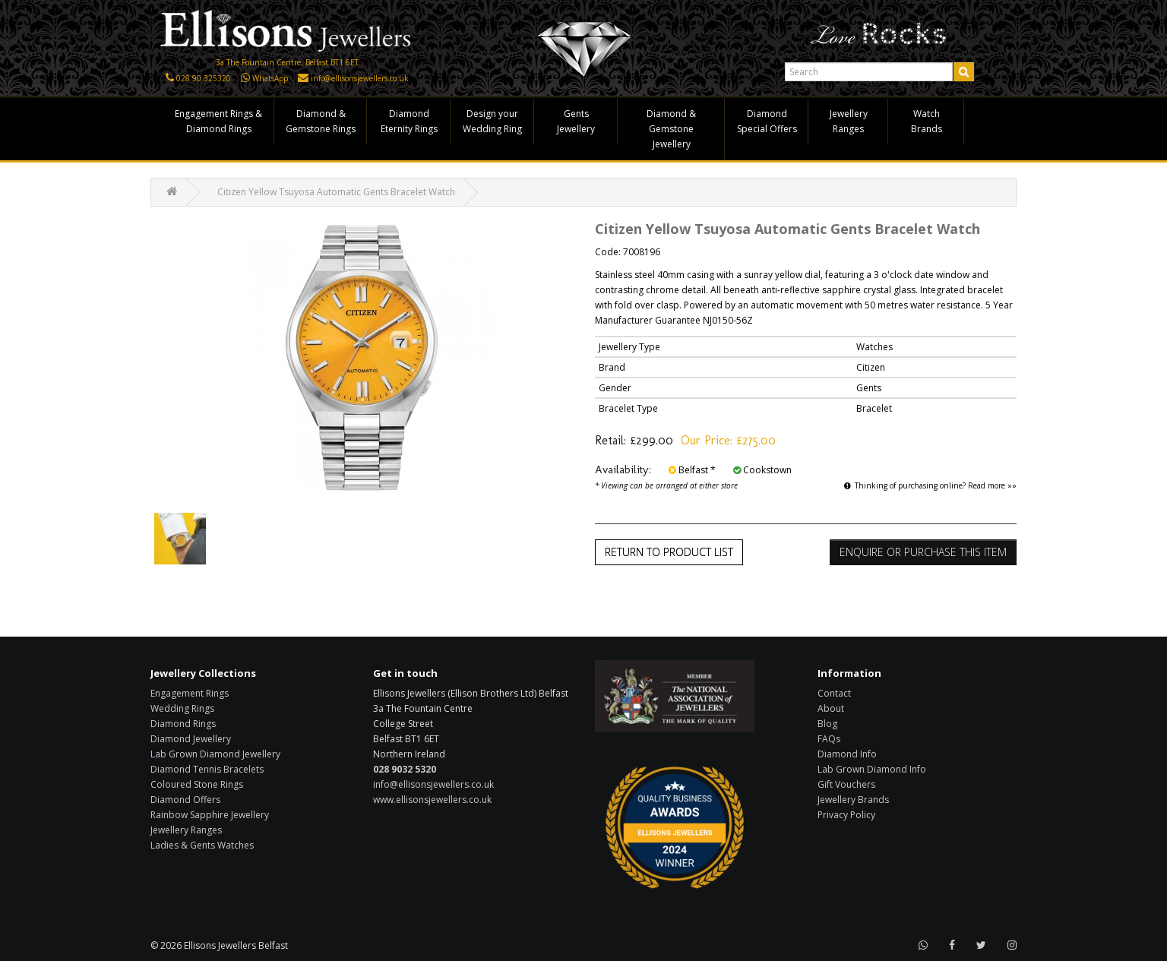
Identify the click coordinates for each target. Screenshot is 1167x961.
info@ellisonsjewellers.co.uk (360, 78)
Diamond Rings (183, 723)
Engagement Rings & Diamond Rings (218, 121)
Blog (827, 723)
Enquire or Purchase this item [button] (923, 552)
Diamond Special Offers (767, 121)
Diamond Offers (185, 799)
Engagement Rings (189, 693)
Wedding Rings (182, 708)
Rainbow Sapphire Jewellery (209, 814)
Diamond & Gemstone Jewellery (671, 128)
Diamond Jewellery (190, 738)
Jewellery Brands (853, 799)
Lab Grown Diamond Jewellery (215, 754)
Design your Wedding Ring (492, 121)
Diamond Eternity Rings (409, 121)
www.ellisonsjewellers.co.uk (432, 799)
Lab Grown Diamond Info (872, 769)
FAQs (829, 738)
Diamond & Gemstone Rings (321, 121)
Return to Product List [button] (669, 552)
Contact (834, 693)
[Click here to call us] (170, 78)
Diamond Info (847, 754)
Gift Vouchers (846, 784)
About (831, 708)
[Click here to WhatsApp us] (245, 78)
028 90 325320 (203, 78)
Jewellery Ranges (849, 121)
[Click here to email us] (303, 78)
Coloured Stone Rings (196, 784)
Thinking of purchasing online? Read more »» (930, 485)
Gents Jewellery (576, 121)
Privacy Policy (846, 814)
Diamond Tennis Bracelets (207, 769)
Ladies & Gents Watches (202, 845)
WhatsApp (270, 78)
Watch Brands (926, 121)
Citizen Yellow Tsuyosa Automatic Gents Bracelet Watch (336, 191)
